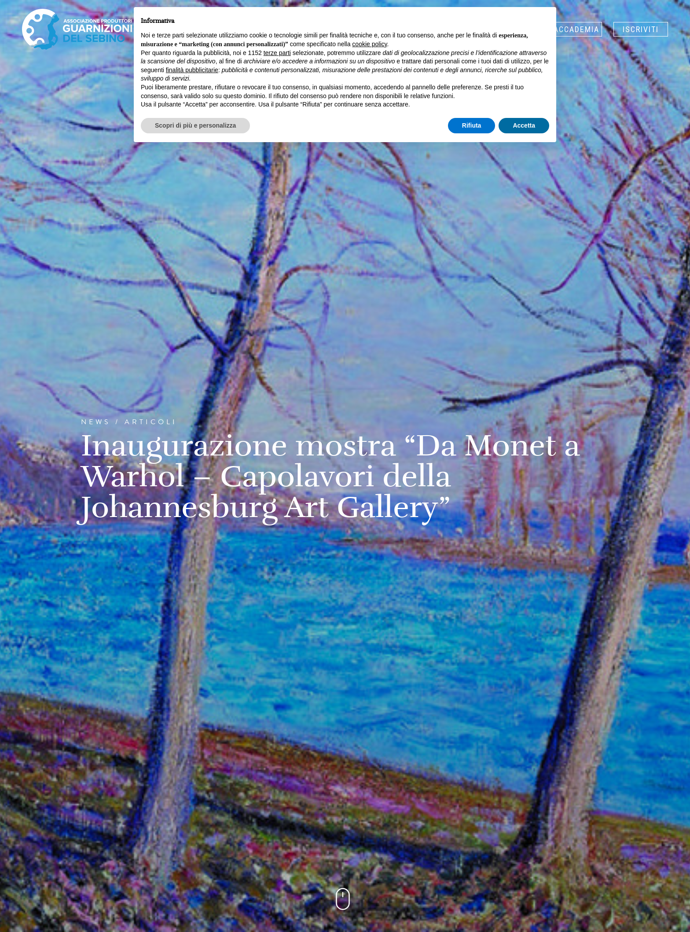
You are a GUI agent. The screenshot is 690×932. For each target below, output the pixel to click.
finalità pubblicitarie (192, 69)
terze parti (277, 52)
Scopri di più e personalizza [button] (195, 125)
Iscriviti (641, 29)
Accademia (576, 29)
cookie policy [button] (369, 44)
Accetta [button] (524, 125)
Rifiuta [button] (471, 125)
